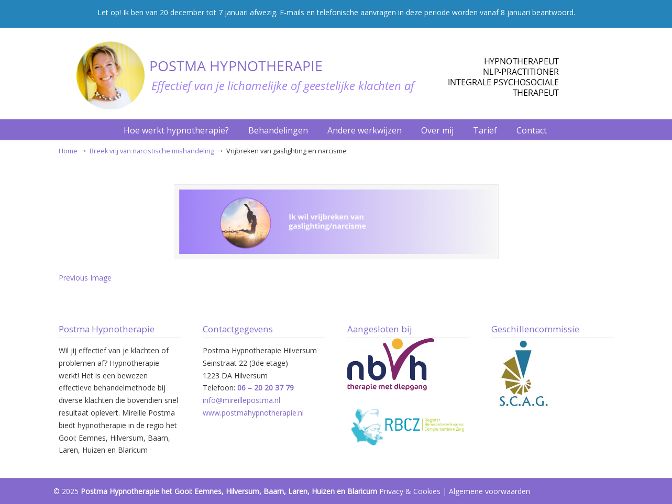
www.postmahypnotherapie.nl (253, 413)
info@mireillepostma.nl (241, 400)
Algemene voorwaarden (489, 491)
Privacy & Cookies (409, 491)
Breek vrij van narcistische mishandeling (152, 151)
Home (68, 151)
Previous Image (85, 278)
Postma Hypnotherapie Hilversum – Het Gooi (310, 70)
